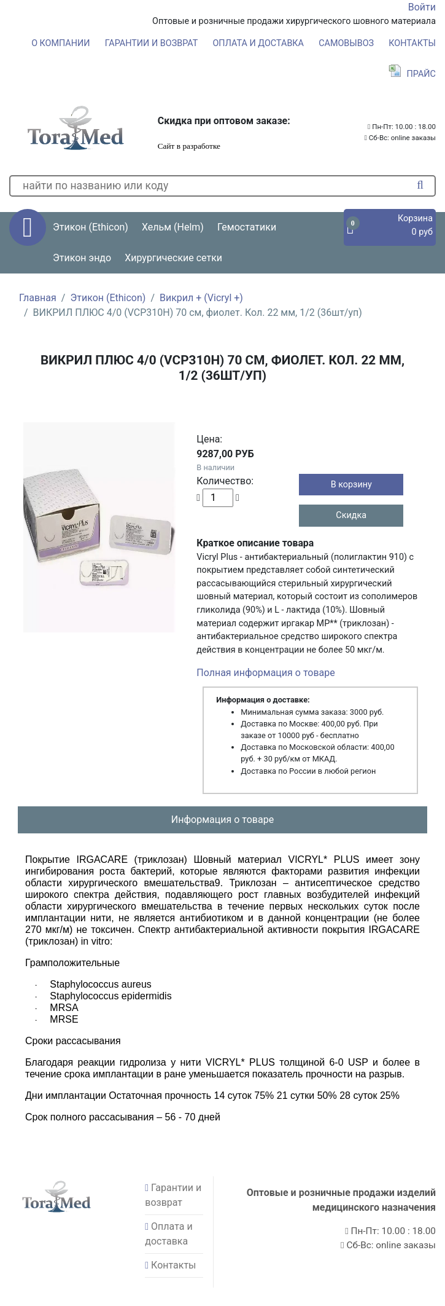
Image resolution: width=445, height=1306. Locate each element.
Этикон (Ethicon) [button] (90, 227)
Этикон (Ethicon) (107, 298)
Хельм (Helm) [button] (173, 227)
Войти (422, 7)
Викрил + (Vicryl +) (201, 298)
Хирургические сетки (173, 258)
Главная (37, 298)
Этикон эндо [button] (82, 258)
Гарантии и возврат (151, 43)
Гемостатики (246, 227)
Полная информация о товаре (265, 673)
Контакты (412, 43)
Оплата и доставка (258, 43)
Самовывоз (346, 43)
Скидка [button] (351, 515)
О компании (60, 43)
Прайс (412, 74)
